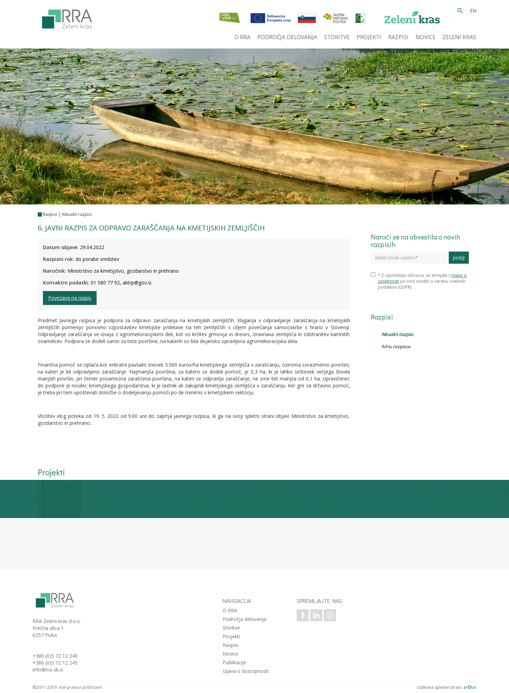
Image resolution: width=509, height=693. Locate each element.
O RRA (230, 610)
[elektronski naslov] (410, 258)
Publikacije (234, 662)
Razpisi (50, 214)
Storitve (231, 627)
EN (473, 10)
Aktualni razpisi (77, 214)
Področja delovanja (244, 619)
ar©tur (469, 687)
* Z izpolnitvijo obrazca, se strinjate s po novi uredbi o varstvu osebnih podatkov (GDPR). (419, 281)
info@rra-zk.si (48, 669)
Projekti (231, 636)
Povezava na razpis (69, 298)
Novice (230, 653)
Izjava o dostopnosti (246, 671)
